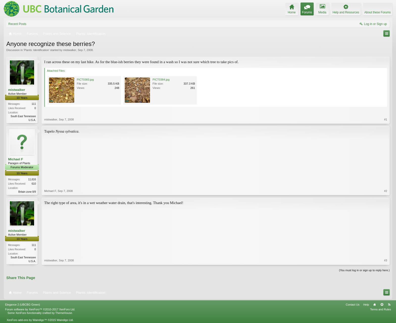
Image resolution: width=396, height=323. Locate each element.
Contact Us (352, 304)
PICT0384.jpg (161, 79)
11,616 (32, 179)
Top (382, 304)
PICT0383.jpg (85, 79)
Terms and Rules (380, 309)
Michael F (15, 159)
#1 (385, 119)
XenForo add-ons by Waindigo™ (27, 319)
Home (374, 304)
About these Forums (377, 12)
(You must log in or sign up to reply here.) (364, 270)
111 (34, 104)
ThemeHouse (63, 312)
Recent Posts (17, 24)
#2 (385, 190)
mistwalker (69, 50)
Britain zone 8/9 (27, 191)
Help (366, 304)
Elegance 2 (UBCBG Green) (22, 304)
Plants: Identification (36, 50)
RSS (389, 304)
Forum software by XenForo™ (40, 309)
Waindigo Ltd (65, 319)
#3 (385, 260)
